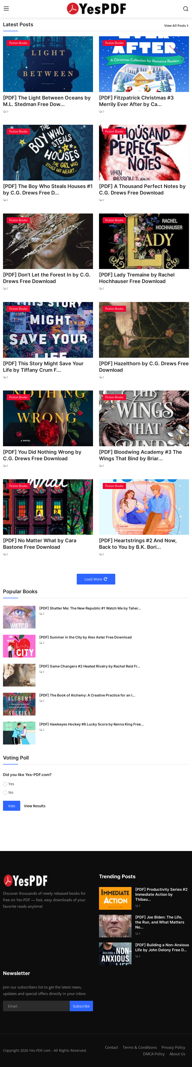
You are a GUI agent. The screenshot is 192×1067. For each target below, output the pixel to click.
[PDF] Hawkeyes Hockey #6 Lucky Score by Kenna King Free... (91, 724)
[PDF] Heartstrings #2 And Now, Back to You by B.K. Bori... (138, 544)
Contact (111, 1047)
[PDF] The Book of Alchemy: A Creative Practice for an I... (87, 695)
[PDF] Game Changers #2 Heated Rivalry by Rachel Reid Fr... (89, 666)
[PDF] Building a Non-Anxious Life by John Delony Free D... (162, 947)
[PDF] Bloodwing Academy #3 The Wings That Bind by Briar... (140, 455)
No (10, 792)
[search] (186, 8)
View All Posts (176, 25)
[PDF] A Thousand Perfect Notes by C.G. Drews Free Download (142, 189)
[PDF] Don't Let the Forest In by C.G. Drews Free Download (46, 278)
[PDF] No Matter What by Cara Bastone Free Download (39, 544)
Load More (96, 579)
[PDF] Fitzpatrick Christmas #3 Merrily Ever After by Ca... (136, 101)
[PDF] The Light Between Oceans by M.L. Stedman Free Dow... (47, 101)
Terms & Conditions (140, 1047)
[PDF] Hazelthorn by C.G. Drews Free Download (144, 366)
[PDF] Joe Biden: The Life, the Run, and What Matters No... (159, 922)
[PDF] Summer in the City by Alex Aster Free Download (85, 637)
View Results (35, 806)
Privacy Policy (173, 1047)
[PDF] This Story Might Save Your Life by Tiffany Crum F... (43, 366)
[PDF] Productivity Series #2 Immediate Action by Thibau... (161, 894)
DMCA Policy (154, 1053)
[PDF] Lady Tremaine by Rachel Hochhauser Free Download (136, 278)
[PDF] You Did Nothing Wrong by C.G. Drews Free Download (42, 455)
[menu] (6, 8)
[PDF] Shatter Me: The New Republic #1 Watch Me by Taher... (90, 608)
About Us (177, 1053)
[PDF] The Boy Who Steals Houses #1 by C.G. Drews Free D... (48, 189)
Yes (11, 784)
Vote (11, 806)
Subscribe (81, 1006)
